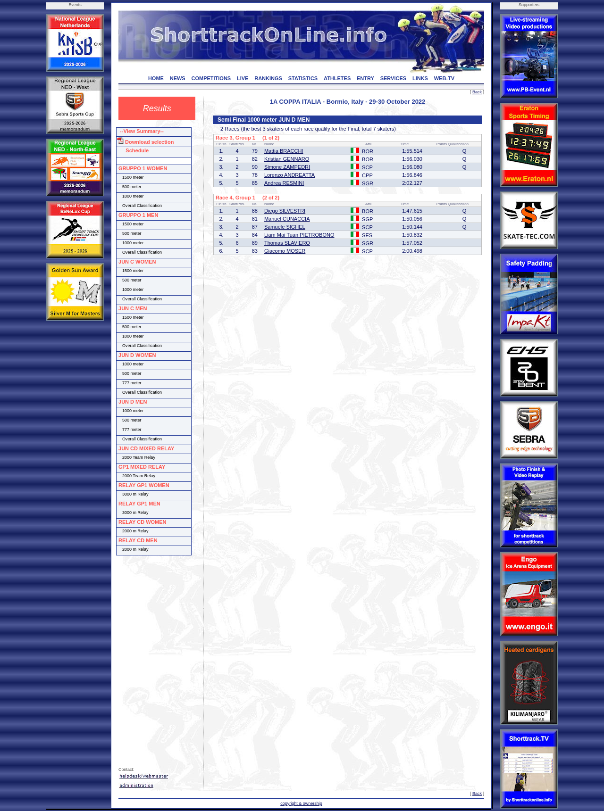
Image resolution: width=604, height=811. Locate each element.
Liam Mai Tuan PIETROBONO (299, 235)
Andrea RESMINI (284, 183)
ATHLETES (337, 78)
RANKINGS (268, 78)
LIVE (242, 78)
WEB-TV (444, 78)
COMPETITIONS (211, 78)
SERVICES (393, 78)
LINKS (420, 78)
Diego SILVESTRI (284, 211)
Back (477, 92)
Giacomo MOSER (284, 251)
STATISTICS (303, 78)
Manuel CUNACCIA (287, 219)
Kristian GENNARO (286, 159)
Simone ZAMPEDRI (287, 167)
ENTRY (365, 78)
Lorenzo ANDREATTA (289, 175)
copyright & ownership (301, 803)
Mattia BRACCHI (283, 151)
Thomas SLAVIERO (287, 243)
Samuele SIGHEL (284, 227)
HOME (156, 78)
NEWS (177, 78)
